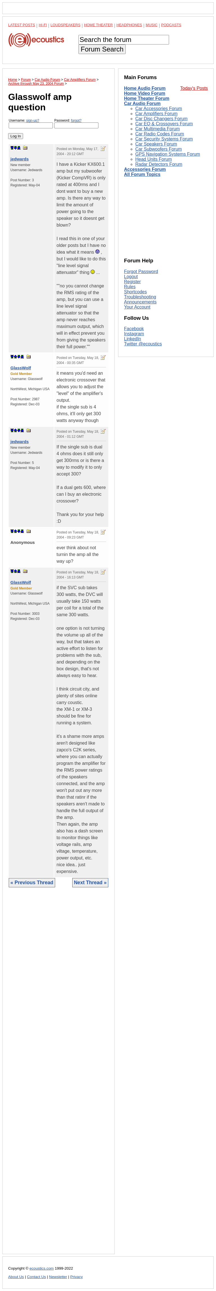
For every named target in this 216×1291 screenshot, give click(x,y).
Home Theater (98, 25)
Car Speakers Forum (156, 144)
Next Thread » (90, 882)
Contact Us (36, 1277)
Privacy (76, 1277)
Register (132, 281)
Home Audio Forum (145, 88)
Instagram (134, 333)
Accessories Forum (145, 169)
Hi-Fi (43, 25)
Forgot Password (141, 271)
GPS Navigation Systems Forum (167, 154)
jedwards (19, 159)
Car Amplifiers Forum (156, 113)
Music (152, 25)
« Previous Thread (31, 882)
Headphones (129, 25)
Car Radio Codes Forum (159, 133)
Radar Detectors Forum (158, 164)
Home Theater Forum (146, 98)
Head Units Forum (153, 159)
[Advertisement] (58, 1075)
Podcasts (171, 25)
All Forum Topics (142, 174)
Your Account (137, 307)
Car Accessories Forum (158, 108)
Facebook (134, 328)
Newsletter (58, 1277)
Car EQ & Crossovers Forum (164, 123)
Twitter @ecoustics (143, 343)
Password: (76, 123)
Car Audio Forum (142, 103)
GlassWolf (20, 367)
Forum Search (102, 49)
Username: (31, 123)
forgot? (76, 120)
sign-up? (32, 120)
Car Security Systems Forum (164, 139)
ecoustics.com (42, 1268)
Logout (131, 276)
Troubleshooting (140, 296)
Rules (130, 286)
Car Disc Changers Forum (161, 118)
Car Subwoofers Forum (158, 149)
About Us (16, 1277)
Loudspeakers (65, 25)
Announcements (140, 302)
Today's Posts (194, 88)
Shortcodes (135, 291)
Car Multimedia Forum (157, 128)
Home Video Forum (144, 93)
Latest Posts (21, 25)
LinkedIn (132, 338)
